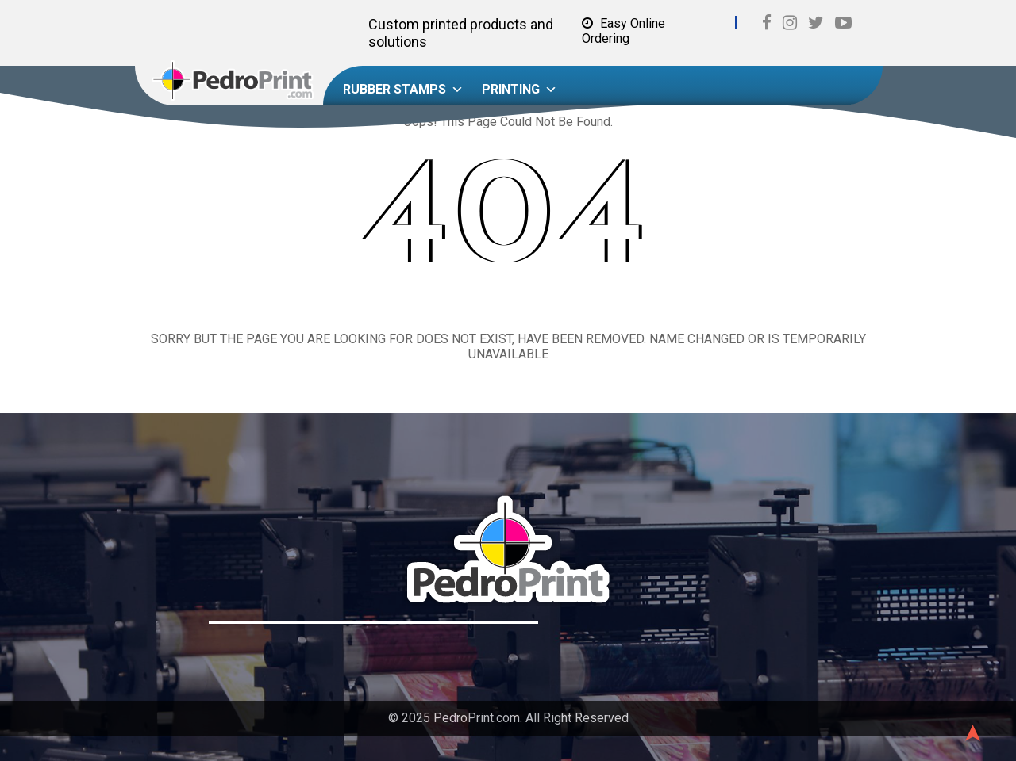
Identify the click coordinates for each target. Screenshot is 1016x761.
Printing (519, 89)
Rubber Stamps (403, 89)
